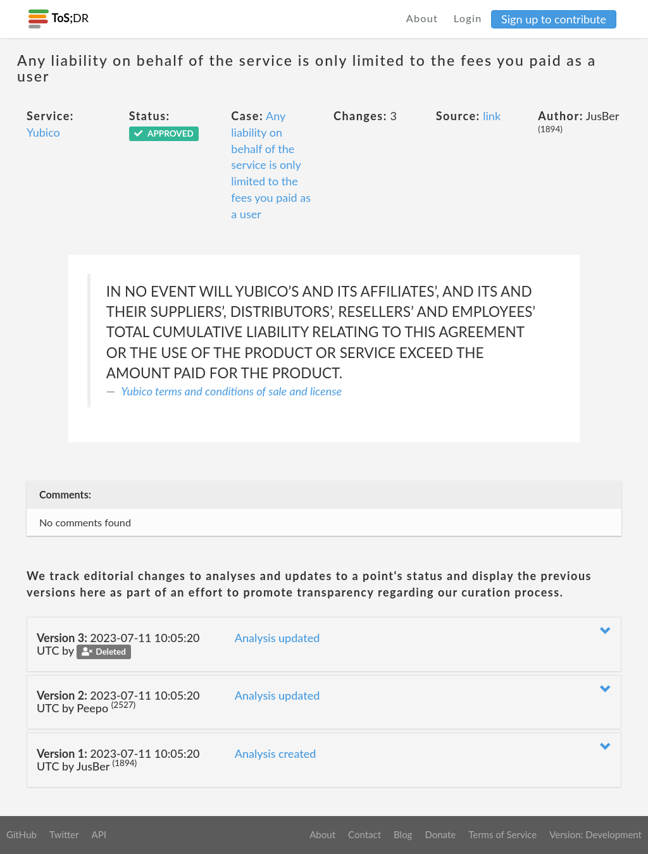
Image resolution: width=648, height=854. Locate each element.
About (422, 18)
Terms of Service (502, 834)
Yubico (43, 132)
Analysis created (275, 753)
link (492, 116)
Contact (364, 834)
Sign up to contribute (553, 19)
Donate (440, 834)
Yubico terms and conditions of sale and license (231, 391)
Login (468, 18)
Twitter (64, 834)
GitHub (21, 834)
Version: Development (595, 834)
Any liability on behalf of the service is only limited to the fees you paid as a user (271, 164)
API (98, 834)
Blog (403, 834)
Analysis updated (277, 638)
